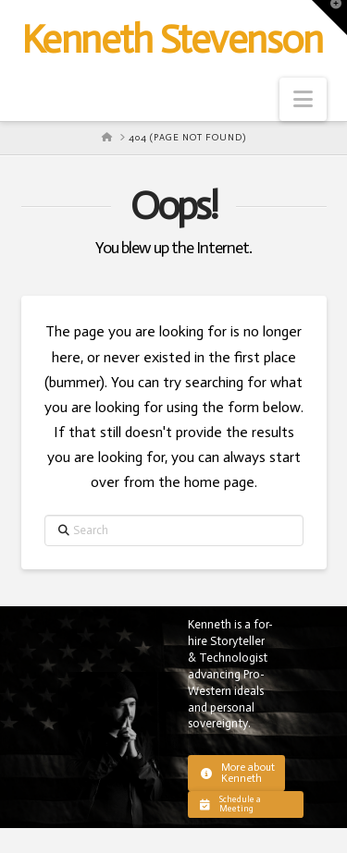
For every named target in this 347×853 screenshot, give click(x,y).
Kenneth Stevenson (172, 39)
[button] (303, 99)
